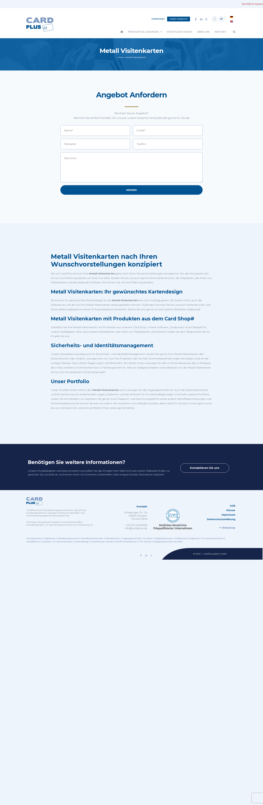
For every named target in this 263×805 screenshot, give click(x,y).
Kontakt (220, 31)
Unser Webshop (179, 19)
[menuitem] (231, 17)
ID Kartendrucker (62, 541)
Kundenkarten (34, 538)
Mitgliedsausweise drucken (168, 541)
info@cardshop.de (136, 528)
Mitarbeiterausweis (68, 538)
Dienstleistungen (179, 31)
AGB (232, 506)
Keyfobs (46, 541)
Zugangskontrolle (131, 538)
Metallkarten (33, 541)
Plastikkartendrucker (92, 538)
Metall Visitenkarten (125, 541)
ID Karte (147, 538)
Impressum (228, 515)
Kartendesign (81, 541)
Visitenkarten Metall (102, 541)
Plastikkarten (112, 538)
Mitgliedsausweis (163, 538)
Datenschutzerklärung (221, 519)
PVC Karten (145, 541)
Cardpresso (194, 538)
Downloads (158, 19)
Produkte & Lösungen (145, 32)
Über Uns (203, 31)
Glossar (230, 510)
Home (120, 57)
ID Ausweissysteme (213, 538)
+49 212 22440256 (136, 525)
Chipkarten (50, 538)
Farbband (180, 538)
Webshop (227, 527)
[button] (234, 31)
